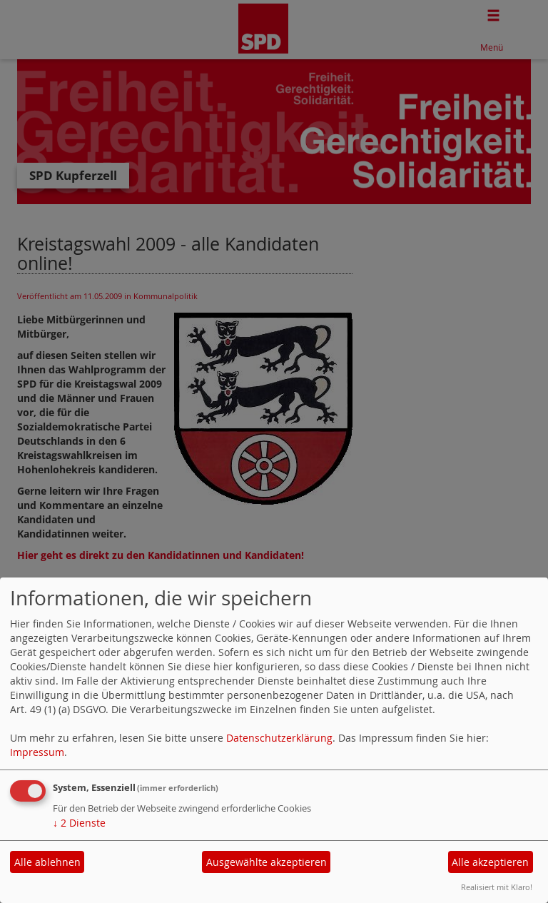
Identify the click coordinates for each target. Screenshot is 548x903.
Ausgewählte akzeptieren (266, 862)
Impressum (37, 752)
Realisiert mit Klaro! (496, 887)
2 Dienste (79, 822)
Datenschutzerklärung (279, 738)
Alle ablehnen (47, 862)
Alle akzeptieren (490, 862)
